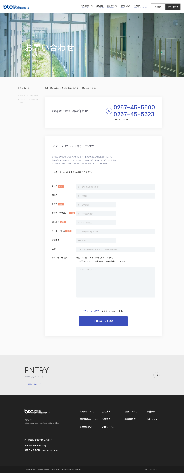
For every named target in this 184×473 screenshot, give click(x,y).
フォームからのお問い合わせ (29, 101)
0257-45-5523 (32, 450)
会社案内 (100, 7)
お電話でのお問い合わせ (29, 95)
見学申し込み (125, 7)
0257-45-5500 (33, 445)
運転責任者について (89, 419)
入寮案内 (140, 7)
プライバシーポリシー (92, 311)
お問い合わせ (173, 7)
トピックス (152, 419)
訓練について (112, 7)
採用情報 (158, 7)
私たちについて (87, 7)
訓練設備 (151, 411)
